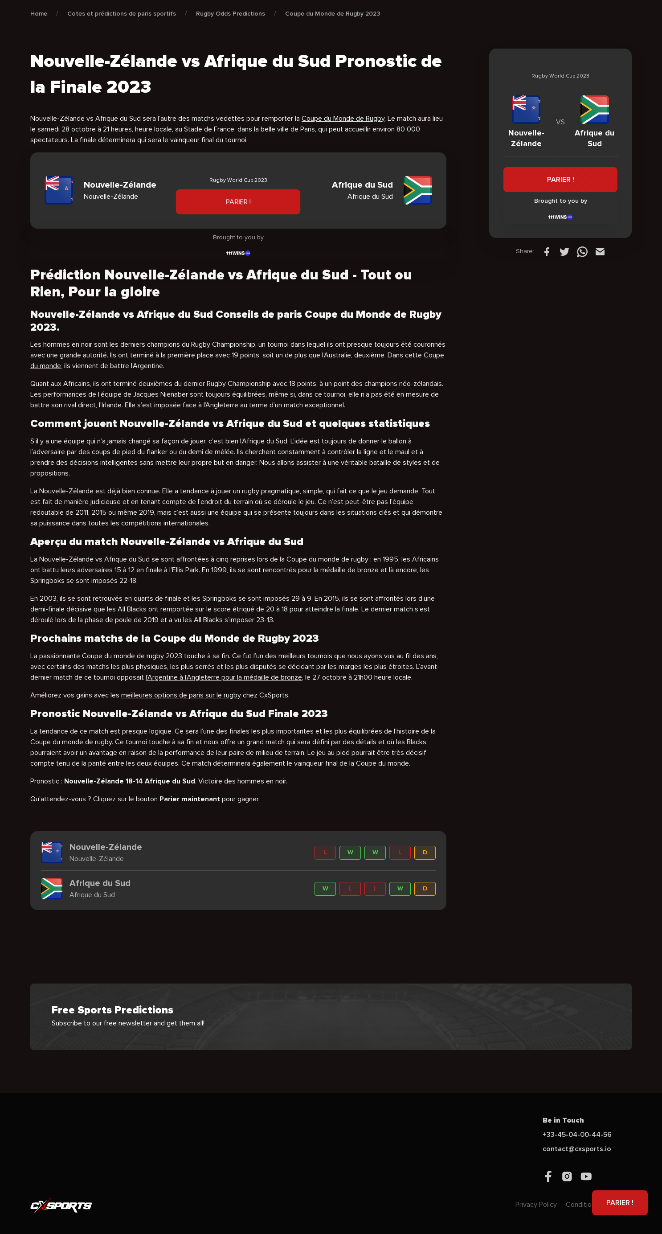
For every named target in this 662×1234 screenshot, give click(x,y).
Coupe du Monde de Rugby (343, 118)
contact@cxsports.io (577, 1148)
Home (38, 13)
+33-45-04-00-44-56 (577, 1134)
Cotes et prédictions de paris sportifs (121, 13)
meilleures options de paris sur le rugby (181, 695)
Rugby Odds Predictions (230, 13)
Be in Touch (563, 1120)
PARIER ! (238, 201)
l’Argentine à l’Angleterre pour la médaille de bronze (224, 677)
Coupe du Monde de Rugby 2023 (332, 13)
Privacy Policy (536, 1204)
